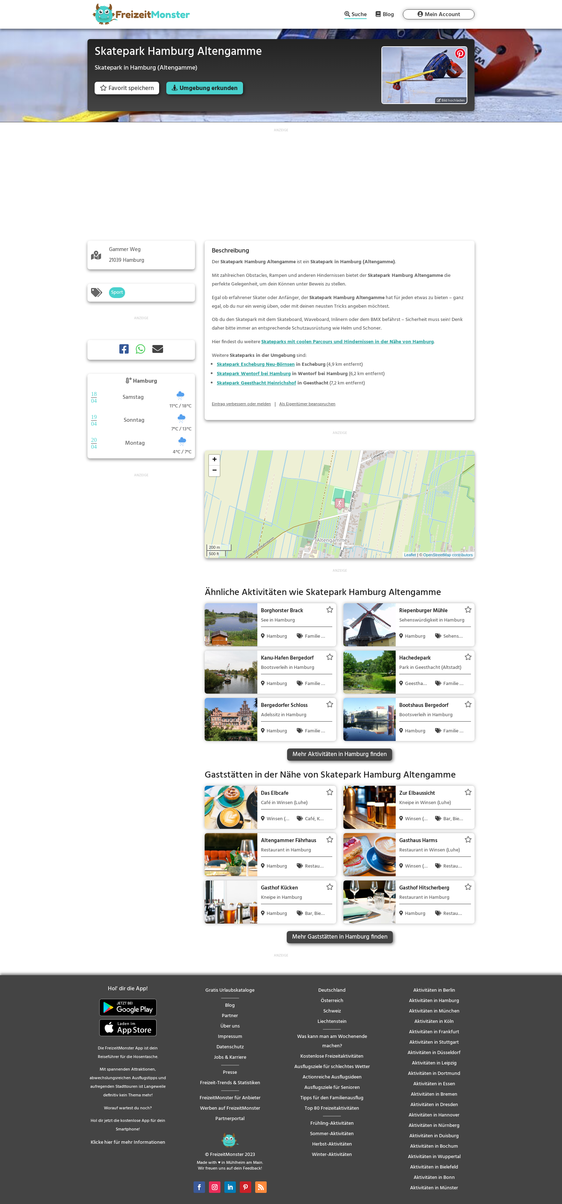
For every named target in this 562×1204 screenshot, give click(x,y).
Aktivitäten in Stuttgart (434, 1042)
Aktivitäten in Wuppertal (434, 1157)
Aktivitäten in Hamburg (434, 1001)
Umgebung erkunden (209, 88)
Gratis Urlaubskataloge (229, 990)
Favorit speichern (127, 88)
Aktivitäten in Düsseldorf (434, 1053)
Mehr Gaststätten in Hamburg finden (339, 937)
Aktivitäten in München (434, 1011)
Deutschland (332, 990)
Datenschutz (230, 1047)
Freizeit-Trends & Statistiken (230, 1083)
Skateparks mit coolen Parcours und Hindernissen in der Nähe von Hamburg (347, 342)
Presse (230, 1072)
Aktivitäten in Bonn (434, 1178)
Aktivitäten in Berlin (434, 990)
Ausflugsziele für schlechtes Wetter (332, 1067)
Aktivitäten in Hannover (434, 1115)
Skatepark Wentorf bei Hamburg (254, 374)
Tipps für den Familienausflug (331, 1098)
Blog (388, 14)
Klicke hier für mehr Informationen (128, 1142)
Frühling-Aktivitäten (332, 1123)
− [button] (214, 471)
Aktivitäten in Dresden (434, 1105)
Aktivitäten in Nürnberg (434, 1126)
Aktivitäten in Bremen (434, 1094)
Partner (230, 1016)
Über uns (230, 1026)
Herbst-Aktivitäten (332, 1144)
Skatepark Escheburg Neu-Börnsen (256, 364)
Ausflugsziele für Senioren (332, 1087)
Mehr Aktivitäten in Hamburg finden (339, 754)
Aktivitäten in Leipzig (434, 1063)
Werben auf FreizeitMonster (230, 1108)
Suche (359, 15)
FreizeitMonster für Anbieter (230, 1098)
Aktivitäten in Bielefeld (434, 1167)
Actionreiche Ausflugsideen (332, 1077)
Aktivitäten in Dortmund (434, 1074)
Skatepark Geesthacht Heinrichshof (256, 383)
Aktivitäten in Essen (434, 1084)
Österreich (332, 1001)
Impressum (230, 1037)
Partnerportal (229, 1119)
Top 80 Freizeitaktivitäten (332, 1108)
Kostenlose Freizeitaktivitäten (331, 1056)
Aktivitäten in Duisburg (434, 1136)
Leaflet (410, 555)
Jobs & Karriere (230, 1057)
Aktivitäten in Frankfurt (434, 1032)
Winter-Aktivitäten (332, 1155)
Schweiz (332, 1011)
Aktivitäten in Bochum (434, 1146)
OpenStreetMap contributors (448, 555)
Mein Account (442, 14)
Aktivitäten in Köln (434, 1022)
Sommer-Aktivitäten (332, 1134)
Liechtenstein (332, 1022)
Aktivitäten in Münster (434, 1188)
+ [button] (214, 460)
